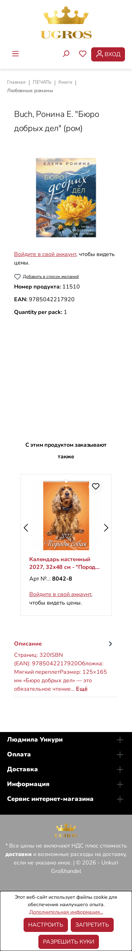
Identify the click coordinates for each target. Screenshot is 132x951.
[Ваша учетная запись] (108, 54)
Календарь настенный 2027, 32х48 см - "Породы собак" (64, 563)
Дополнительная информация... (66, 912)
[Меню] (15, 54)
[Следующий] (106, 527)
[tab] (64, 666)
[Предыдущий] (25, 527)
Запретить (92, 925)
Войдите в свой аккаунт (45, 254)
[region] (66, 197)
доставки (18, 854)
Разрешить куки (68, 942)
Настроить (45, 925)
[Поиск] (65, 54)
